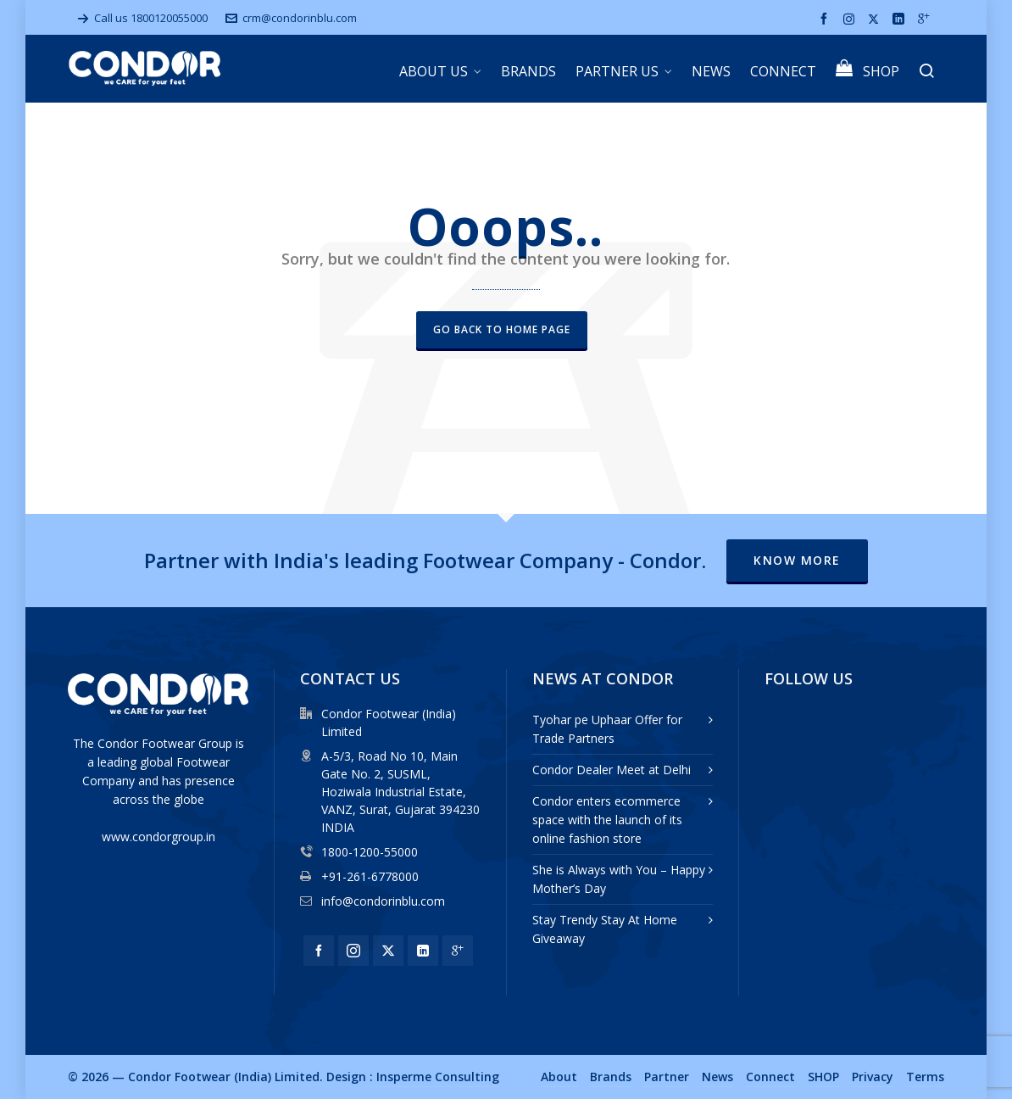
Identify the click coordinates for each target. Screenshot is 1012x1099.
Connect (770, 1076)
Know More (797, 560)
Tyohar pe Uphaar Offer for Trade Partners (607, 728)
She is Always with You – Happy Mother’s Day (618, 879)
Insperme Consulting (437, 1076)
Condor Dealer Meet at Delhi (611, 769)
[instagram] (851, 19)
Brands (610, 1076)
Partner (666, 1076)
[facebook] (826, 19)
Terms (925, 1076)
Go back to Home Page (501, 329)
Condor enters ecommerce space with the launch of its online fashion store (607, 819)
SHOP (823, 1076)
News (717, 1076)
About (559, 1076)
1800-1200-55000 (369, 852)
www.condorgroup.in (158, 836)
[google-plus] (926, 19)
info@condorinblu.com (383, 901)
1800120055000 (169, 17)
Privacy (872, 1076)
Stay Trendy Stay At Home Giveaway (604, 929)
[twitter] (876, 19)
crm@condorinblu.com (291, 17)
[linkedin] (900, 19)
